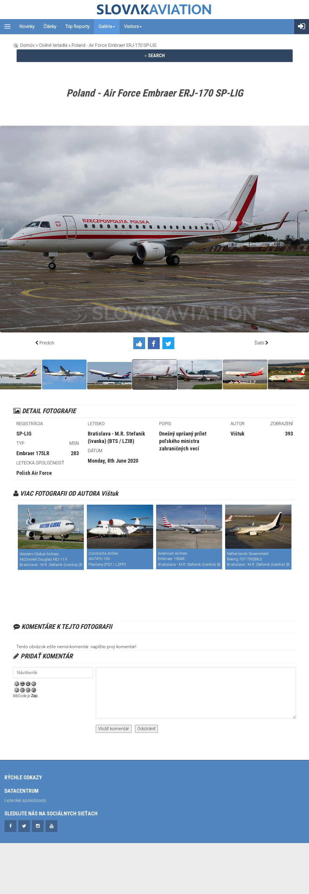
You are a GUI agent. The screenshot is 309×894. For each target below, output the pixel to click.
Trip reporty (77, 26)
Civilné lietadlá (53, 45)
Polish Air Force (34, 473)
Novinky (26, 26)
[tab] (155, 55)
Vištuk (237, 433)
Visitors (133, 26)
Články (49, 26)
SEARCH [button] (154, 55)
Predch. (47, 343)
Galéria (106, 26)
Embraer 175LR (32, 453)
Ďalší (259, 343)
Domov (27, 45)
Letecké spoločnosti (25, 800)
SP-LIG (24, 433)
